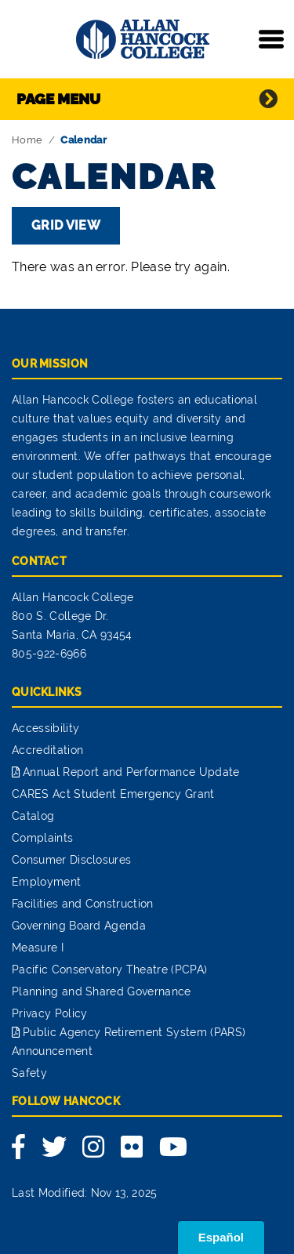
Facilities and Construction (83, 903)
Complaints (42, 838)
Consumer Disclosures (71, 860)
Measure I (38, 947)
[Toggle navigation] (271, 39)
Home (27, 140)
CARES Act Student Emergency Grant (113, 794)
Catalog (33, 816)
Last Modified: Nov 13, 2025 (85, 1193)
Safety (29, 1073)
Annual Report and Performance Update (131, 772)
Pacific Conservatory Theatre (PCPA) (109, 969)
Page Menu (58, 98)
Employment (46, 881)
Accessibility (45, 728)
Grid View (65, 225)
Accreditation (47, 750)
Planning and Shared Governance (101, 991)
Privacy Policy (49, 1013)
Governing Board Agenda (79, 925)
